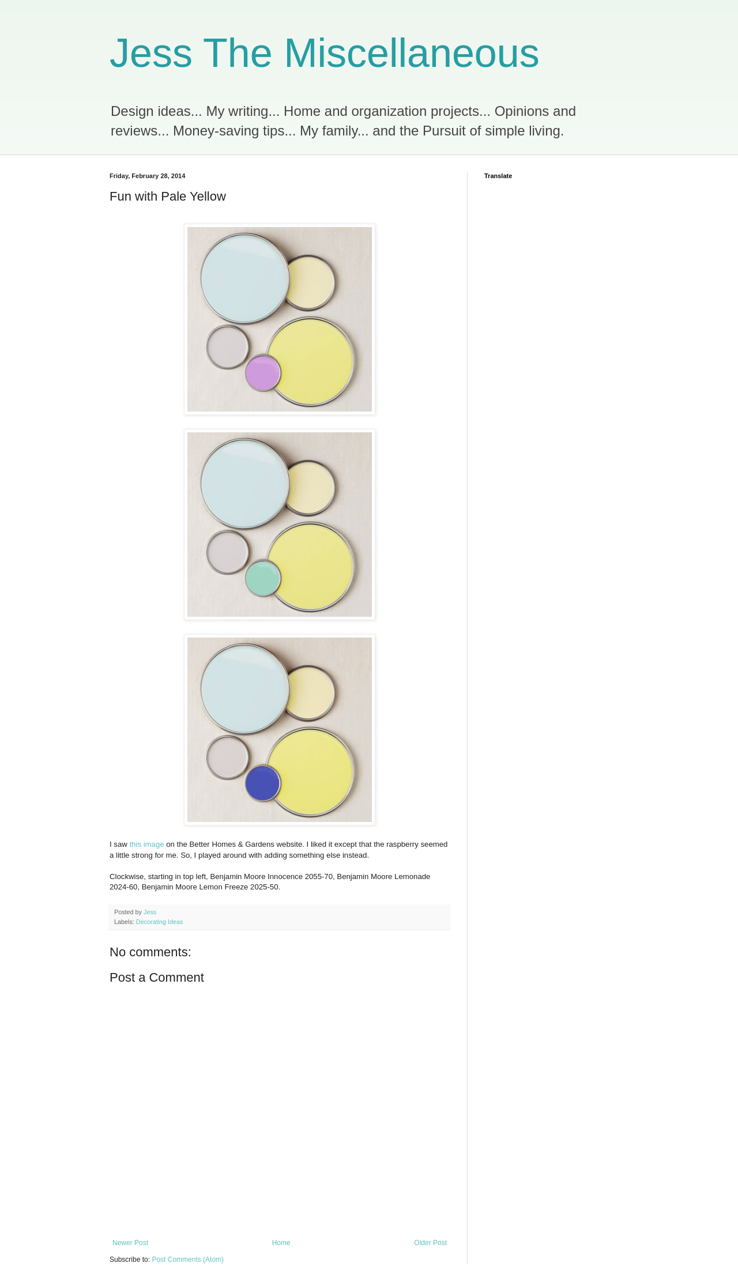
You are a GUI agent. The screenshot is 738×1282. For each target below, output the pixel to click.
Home (281, 1243)
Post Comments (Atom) (188, 1259)
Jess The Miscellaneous (325, 53)
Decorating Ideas (159, 921)
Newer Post (130, 1243)
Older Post (430, 1243)
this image (146, 844)
